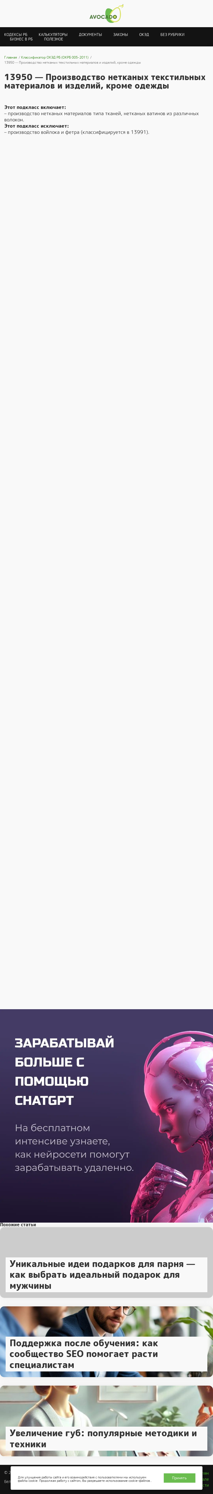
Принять (179, 1478)
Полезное (53, 39)
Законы (120, 34)
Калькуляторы (53, 34)
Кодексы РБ (15, 34)
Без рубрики (172, 34)
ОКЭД (144, 34)
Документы (90, 34)
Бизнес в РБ (21, 39)
